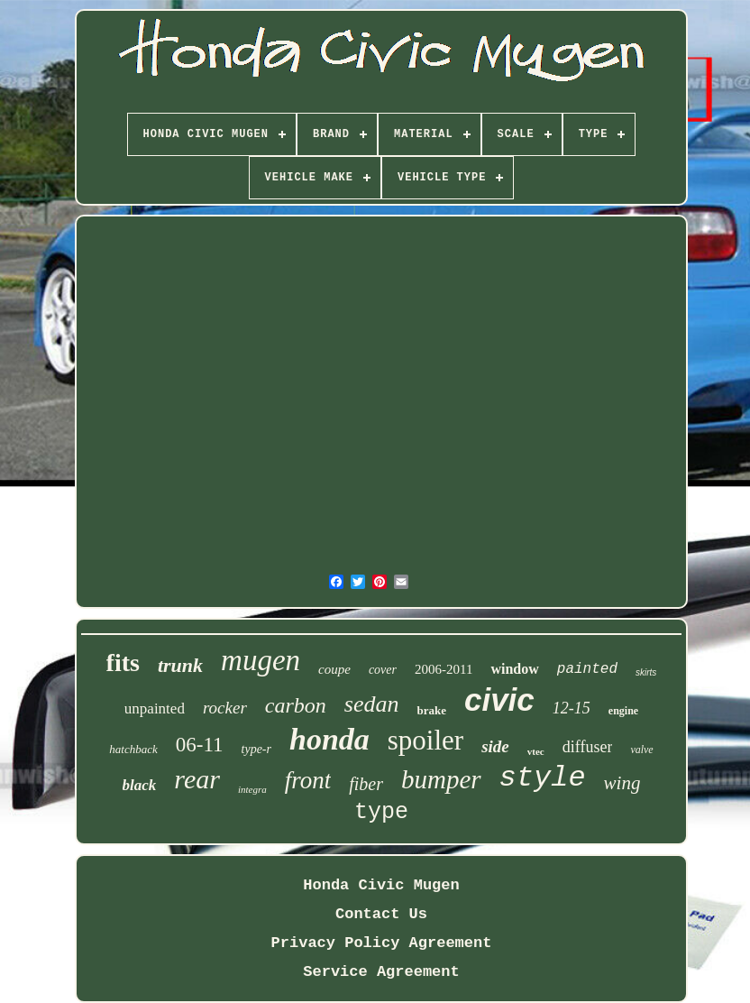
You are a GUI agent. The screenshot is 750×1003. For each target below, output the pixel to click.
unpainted (154, 708)
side (495, 746)
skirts (646, 672)
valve (641, 749)
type (381, 812)
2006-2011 (443, 669)
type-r (256, 749)
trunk (180, 665)
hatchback (133, 749)
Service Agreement (381, 971)
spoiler (425, 740)
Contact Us (381, 914)
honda (329, 739)
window (514, 668)
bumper (441, 779)
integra (252, 789)
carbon (295, 705)
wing (622, 783)
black (140, 785)
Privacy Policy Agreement (381, 943)
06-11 (200, 744)
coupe (334, 669)
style (542, 778)
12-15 (571, 708)
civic (499, 699)
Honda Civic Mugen (381, 885)
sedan (371, 704)
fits (123, 662)
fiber (366, 784)
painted (587, 669)
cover (383, 669)
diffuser (587, 747)
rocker (225, 707)
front (308, 780)
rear (197, 779)
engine (623, 710)
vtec (535, 751)
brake (431, 710)
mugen (260, 660)
